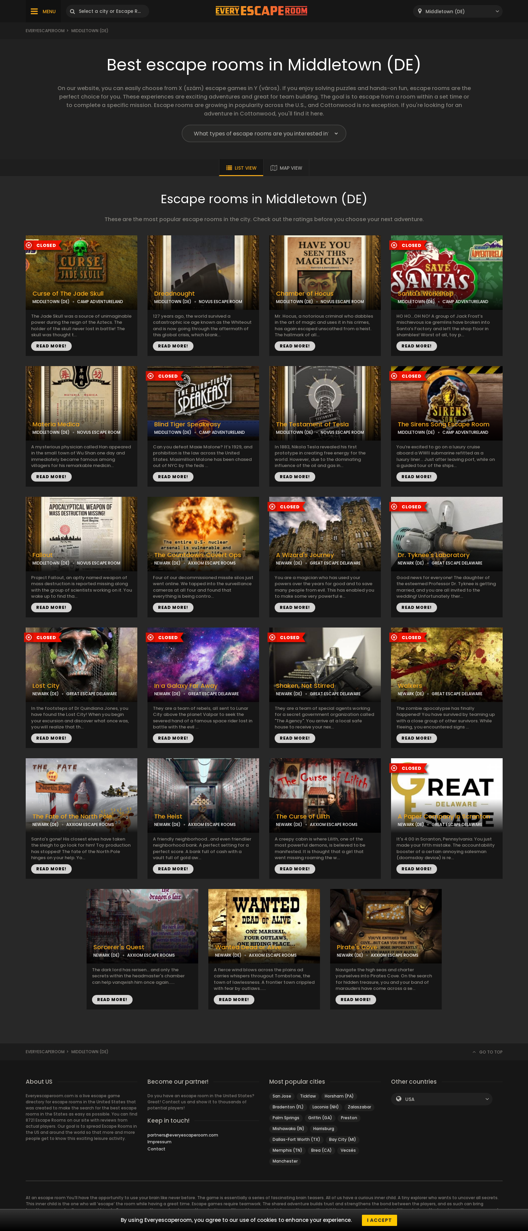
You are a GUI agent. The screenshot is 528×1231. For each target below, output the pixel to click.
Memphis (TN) (287, 1150)
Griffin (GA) (320, 1118)
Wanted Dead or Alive (248, 947)
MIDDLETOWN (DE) (51, 301)
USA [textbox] (409, 1099)
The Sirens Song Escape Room (443, 424)
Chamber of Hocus (305, 293)
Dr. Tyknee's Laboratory (433, 555)
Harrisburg (323, 1128)
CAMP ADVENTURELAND (100, 301)
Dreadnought (174, 293)
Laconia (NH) (326, 1107)
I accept (379, 1220)
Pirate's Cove (357, 947)
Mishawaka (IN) (288, 1128)
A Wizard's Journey (305, 555)
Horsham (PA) (339, 1096)
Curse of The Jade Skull (68, 293)
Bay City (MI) (342, 1139)
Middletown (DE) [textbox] (445, 11)
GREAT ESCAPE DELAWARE (335, 563)
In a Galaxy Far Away (185, 685)
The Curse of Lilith (303, 816)
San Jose (282, 1096)
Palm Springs (286, 1118)
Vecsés (348, 1150)
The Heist (168, 816)
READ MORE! (51, 346)
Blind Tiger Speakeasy (187, 424)
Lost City (45, 685)
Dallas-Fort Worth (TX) (296, 1139)
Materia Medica (55, 424)
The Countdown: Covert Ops (197, 555)
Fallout (42, 555)
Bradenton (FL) (288, 1107)
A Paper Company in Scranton (444, 816)
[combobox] (458, 11)
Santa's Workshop (426, 293)
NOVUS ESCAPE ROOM (220, 301)
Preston (349, 1118)
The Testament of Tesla (312, 424)
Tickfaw (308, 1096)
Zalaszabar (359, 1107)
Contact (156, 1149)
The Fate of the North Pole (72, 816)
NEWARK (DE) (167, 563)
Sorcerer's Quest (118, 947)
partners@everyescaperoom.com (182, 1135)
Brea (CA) (321, 1150)
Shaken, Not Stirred (305, 685)
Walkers (410, 685)
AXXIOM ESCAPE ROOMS (212, 563)
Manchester (285, 1161)
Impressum (159, 1142)
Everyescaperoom (45, 31)
